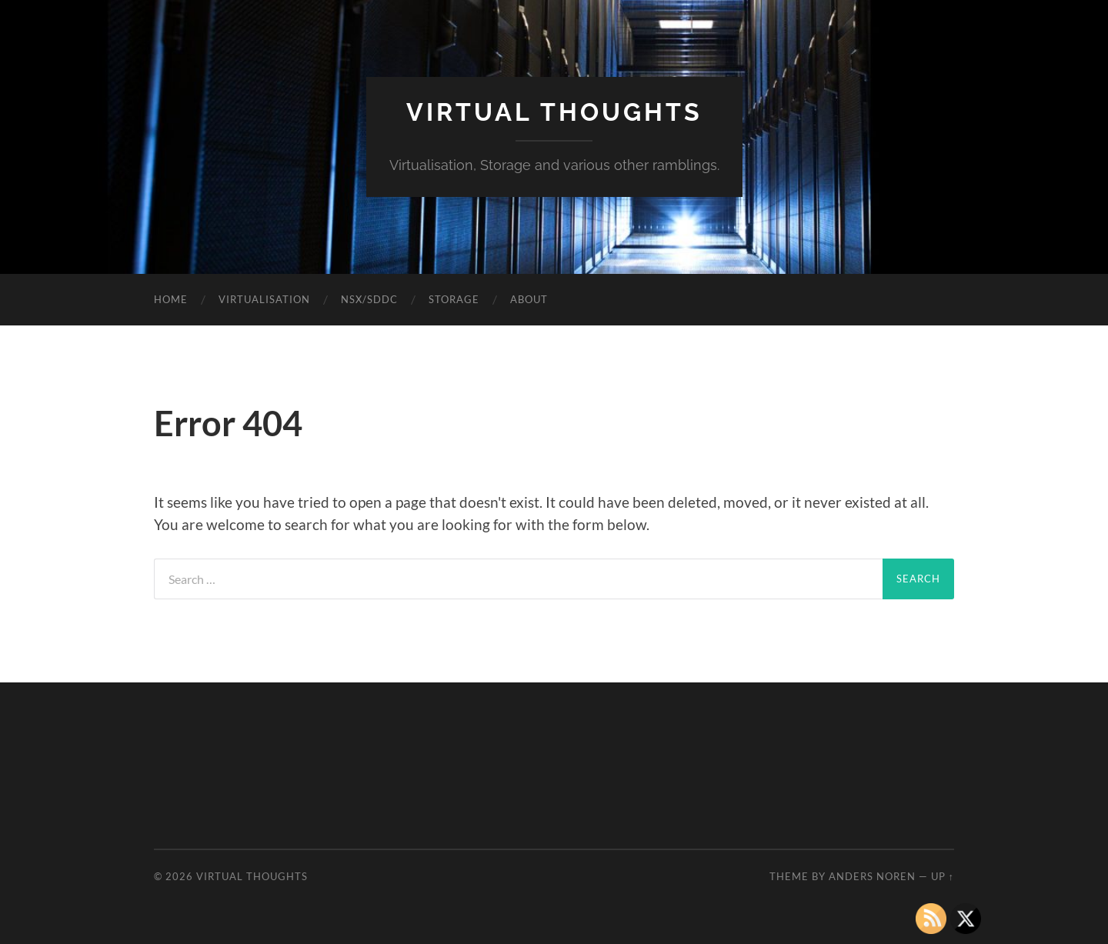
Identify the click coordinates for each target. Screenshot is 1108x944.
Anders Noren (872, 876)
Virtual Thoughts (554, 112)
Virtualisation (264, 299)
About (529, 299)
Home (171, 299)
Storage (454, 299)
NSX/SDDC (369, 299)
